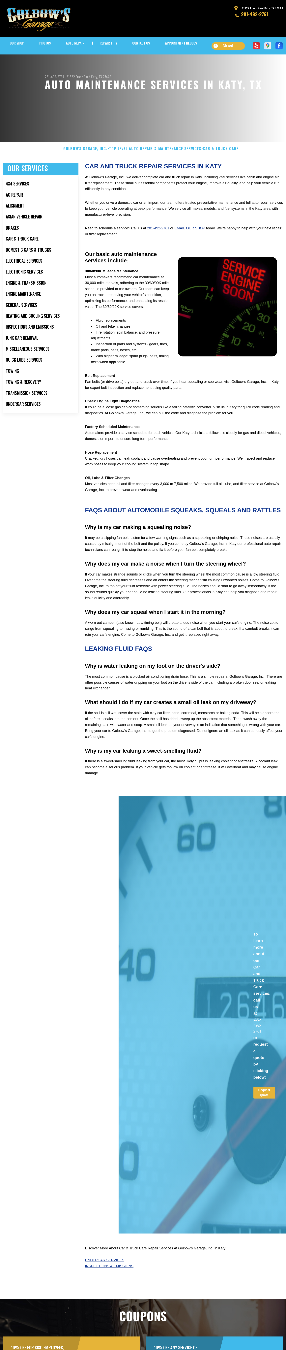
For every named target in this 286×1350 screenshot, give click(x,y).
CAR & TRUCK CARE (221, 167)
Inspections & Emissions (109, 1285)
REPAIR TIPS (108, 43)
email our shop (189, 247)
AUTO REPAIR (75, 43)
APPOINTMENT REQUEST (182, 43)
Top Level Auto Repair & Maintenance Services (155, 167)
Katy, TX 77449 (101, 76)
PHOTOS (45, 43)
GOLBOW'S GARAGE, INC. (85, 167)
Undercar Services (104, 1279)
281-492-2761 (254, 13)
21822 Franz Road (78, 76)
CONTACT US (141, 43)
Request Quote (264, 1111)
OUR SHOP (17, 43)
